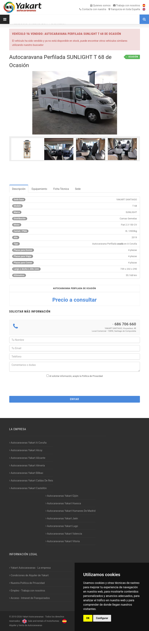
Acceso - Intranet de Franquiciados (29, 598)
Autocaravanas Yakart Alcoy (25, 450)
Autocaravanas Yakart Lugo (62, 526)
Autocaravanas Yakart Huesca (63, 503)
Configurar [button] (102, 618)
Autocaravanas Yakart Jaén (62, 518)
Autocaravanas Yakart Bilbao (26, 472)
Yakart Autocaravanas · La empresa (30, 567)
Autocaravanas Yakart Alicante (27, 457)
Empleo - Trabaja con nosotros (27, 590)
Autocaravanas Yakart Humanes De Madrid (71, 510)
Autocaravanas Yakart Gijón (62, 495)
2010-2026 (16, 616)
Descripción (19, 188)
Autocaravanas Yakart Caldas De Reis (31, 480)
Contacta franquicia (109, 9)
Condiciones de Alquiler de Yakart (29, 575)
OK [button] (88, 618)
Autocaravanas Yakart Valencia (64, 533)
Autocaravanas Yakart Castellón (28, 488)
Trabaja (126, 5)
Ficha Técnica (61, 188)
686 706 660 (125, 324)
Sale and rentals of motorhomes (40, 621)
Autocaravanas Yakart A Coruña (28, 442)
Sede (78, 188)
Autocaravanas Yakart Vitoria (63, 541)
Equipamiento (39, 188)
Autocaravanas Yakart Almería (27, 465)
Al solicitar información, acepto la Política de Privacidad (76, 376)
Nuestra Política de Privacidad (27, 583)
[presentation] (74, 385)
